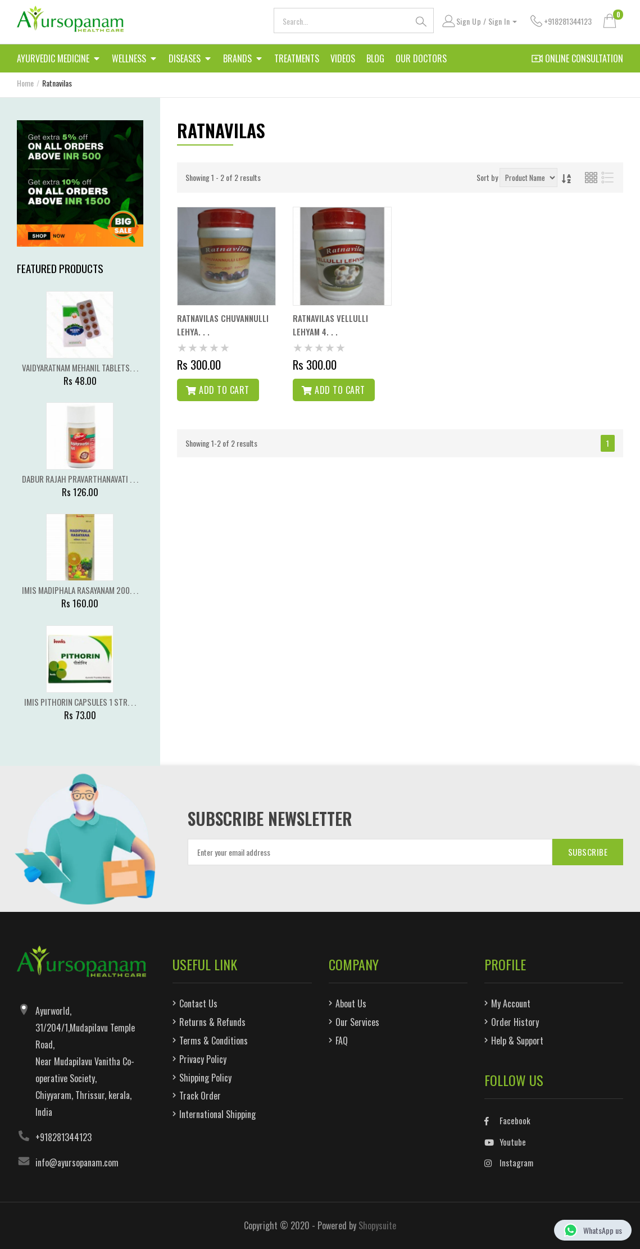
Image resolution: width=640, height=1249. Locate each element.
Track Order (200, 1095)
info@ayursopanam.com (77, 1162)
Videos (342, 58)
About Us (350, 1003)
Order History (515, 1022)
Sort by (487, 177)
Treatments (296, 58)
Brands (243, 60)
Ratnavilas (57, 83)
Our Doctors (421, 58)
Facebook (507, 1120)
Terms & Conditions (213, 1040)
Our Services (357, 1022)
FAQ (341, 1040)
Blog (375, 58)
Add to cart (217, 390)
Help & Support (517, 1040)
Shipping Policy (205, 1077)
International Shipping (217, 1114)
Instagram (508, 1162)
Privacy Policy (202, 1059)
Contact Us (198, 1003)
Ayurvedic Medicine (59, 60)
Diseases (190, 60)
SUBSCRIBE (588, 852)
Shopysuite (377, 1225)
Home (25, 83)
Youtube (505, 1142)
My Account (510, 1003)
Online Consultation (577, 58)
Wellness (134, 60)
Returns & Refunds (212, 1022)
